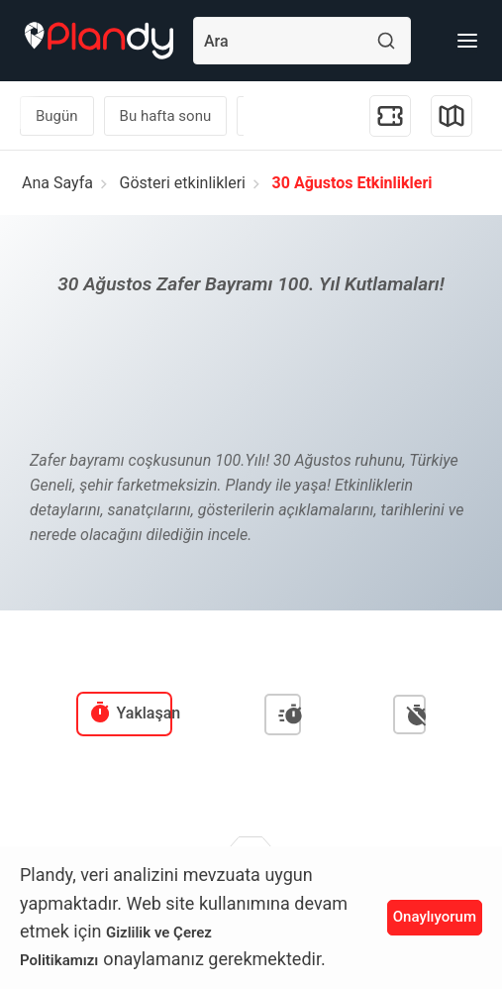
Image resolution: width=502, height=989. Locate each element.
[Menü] (467, 41)
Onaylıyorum (434, 917)
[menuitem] (124, 714)
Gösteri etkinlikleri (183, 182)
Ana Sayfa (57, 182)
